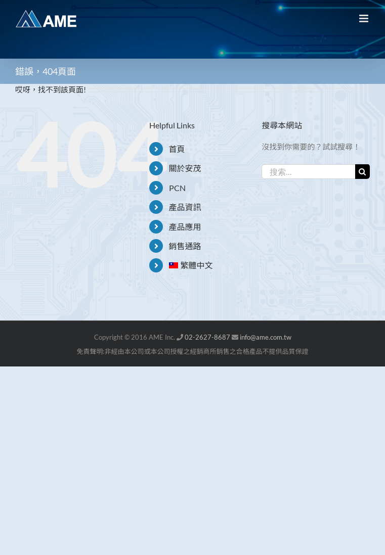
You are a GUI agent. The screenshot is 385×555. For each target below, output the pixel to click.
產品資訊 (185, 207)
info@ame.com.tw (265, 337)
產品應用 (185, 227)
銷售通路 (185, 246)
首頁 (177, 149)
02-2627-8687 (207, 337)
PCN (177, 188)
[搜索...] (308, 171)
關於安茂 (185, 168)
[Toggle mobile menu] (364, 18)
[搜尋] (362, 171)
